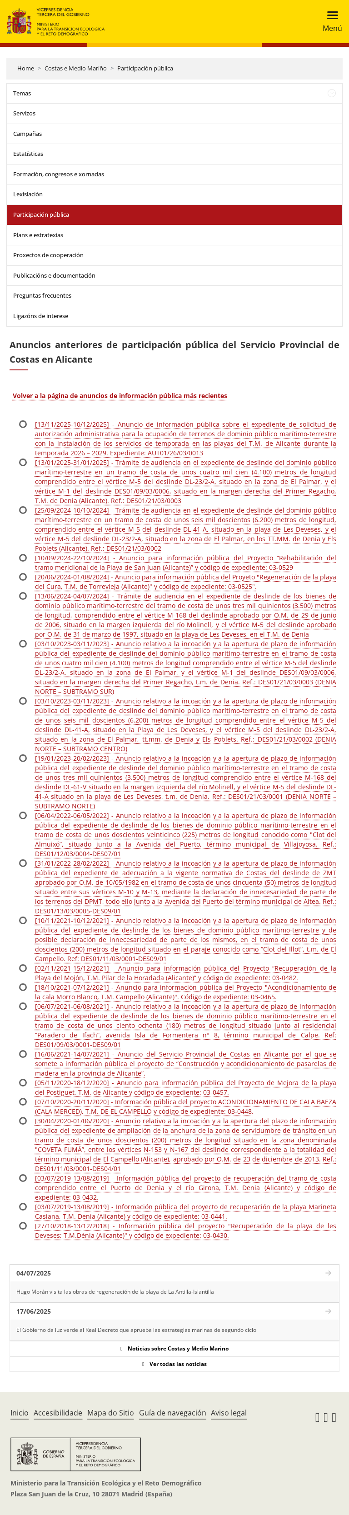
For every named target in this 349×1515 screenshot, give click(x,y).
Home (25, 68)
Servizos (24, 113)
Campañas (27, 134)
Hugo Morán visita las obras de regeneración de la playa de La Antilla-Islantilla (115, 1292)
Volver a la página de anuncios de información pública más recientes (120, 395)
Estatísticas (28, 154)
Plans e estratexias (38, 235)
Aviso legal (229, 1413)
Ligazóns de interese (40, 316)
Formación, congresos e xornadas (58, 174)
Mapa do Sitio (110, 1413)
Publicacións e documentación (54, 275)
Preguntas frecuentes (42, 295)
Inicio (19, 1413)
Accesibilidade (58, 1413)
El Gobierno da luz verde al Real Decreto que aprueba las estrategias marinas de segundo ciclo (136, 1330)
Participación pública (145, 68)
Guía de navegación (172, 1413)
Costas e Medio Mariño (76, 68)
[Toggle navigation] (330, 21)
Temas (22, 93)
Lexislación (28, 194)
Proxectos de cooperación (48, 255)
